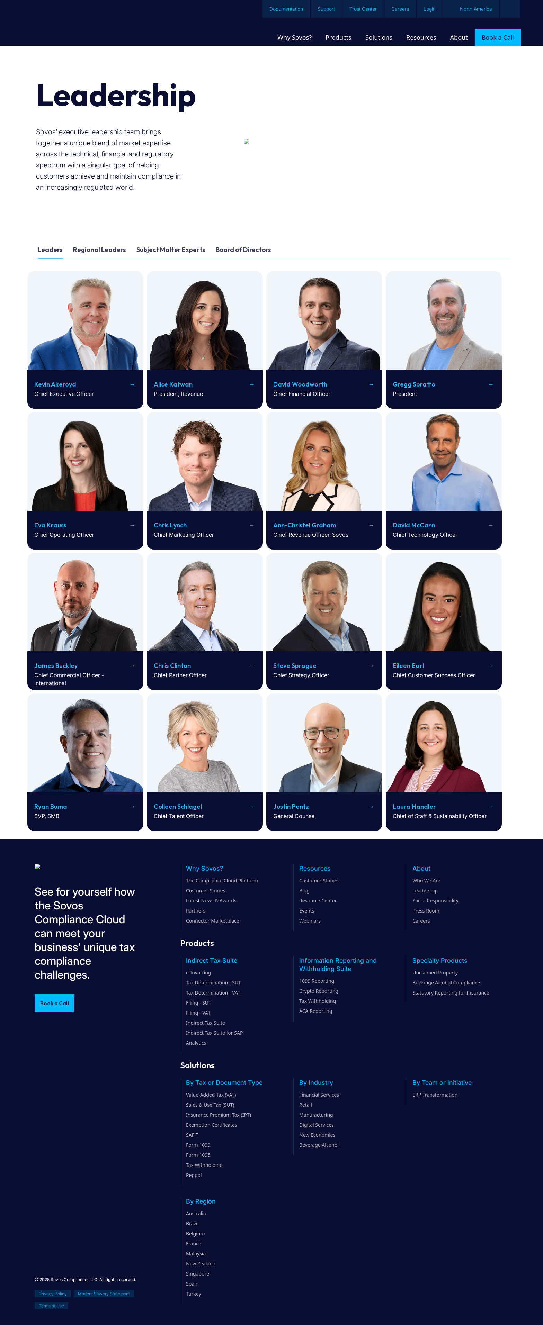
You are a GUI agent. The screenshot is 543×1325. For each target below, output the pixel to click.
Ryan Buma (50, 806)
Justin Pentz (291, 806)
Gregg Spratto (414, 384)
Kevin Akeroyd (55, 384)
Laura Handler (414, 806)
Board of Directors (243, 250)
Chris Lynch (170, 525)
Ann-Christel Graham (304, 525)
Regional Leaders (99, 250)
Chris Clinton (172, 666)
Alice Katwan (173, 384)
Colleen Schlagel (178, 806)
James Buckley (56, 666)
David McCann (414, 525)
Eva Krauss (50, 525)
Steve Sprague (295, 666)
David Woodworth (300, 384)
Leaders (50, 250)
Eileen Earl (408, 666)
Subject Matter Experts (170, 250)
